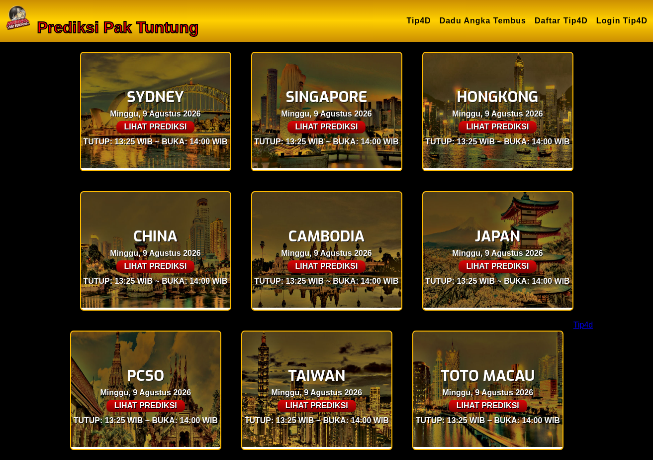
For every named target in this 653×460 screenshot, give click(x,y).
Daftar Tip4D (561, 20)
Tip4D (419, 20)
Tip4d (583, 325)
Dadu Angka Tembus (483, 20)
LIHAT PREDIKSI (155, 126)
